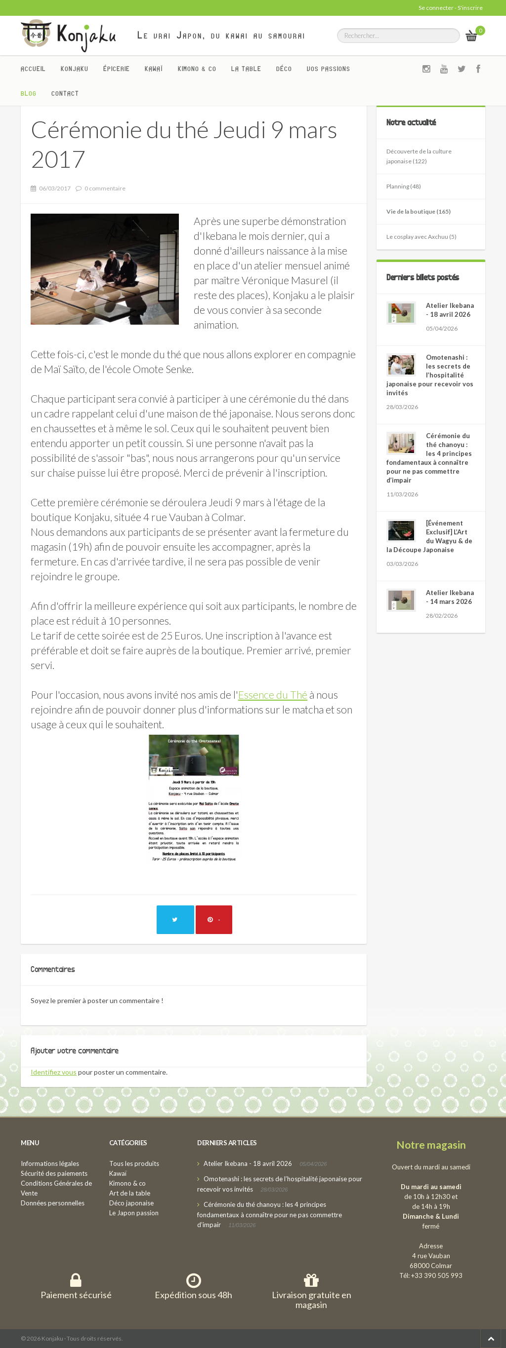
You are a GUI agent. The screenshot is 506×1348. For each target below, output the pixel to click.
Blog (29, 93)
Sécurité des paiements (54, 1173)
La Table (246, 69)
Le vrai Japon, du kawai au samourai (221, 35)
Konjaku (74, 69)
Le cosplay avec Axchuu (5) (421, 236)
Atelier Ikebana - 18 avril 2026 (248, 1163)
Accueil (33, 69)
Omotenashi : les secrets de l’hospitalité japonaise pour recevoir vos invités (429, 375)
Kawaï (154, 69)
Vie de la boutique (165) (418, 211)
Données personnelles (52, 1203)
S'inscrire (470, 7)
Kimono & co (197, 69)
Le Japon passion (134, 1213)
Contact (65, 93)
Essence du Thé (272, 694)
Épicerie (116, 69)
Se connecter (436, 7)
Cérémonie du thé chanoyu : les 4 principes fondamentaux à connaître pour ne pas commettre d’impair (269, 1214)
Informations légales (50, 1163)
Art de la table (129, 1193)
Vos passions (328, 69)
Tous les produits (134, 1163)
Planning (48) (403, 186)
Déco (284, 69)
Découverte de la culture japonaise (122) (419, 156)
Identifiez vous (54, 1072)
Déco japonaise (131, 1203)
